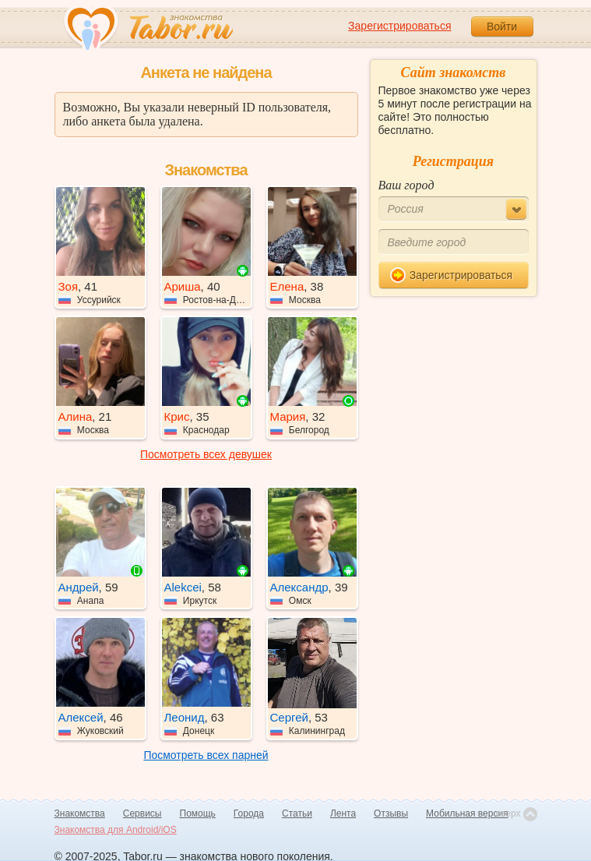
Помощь (198, 813)
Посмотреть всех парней (205, 755)
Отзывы (391, 813)
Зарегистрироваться (399, 25)
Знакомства (80, 813)
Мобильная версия (467, 813)
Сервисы (142, 813)
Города (249, 813)
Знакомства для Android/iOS (116, 829)
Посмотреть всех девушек (206, 454)
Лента (343, 813)
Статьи (297, 813)
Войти (502, 26)
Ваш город (406, 185)
